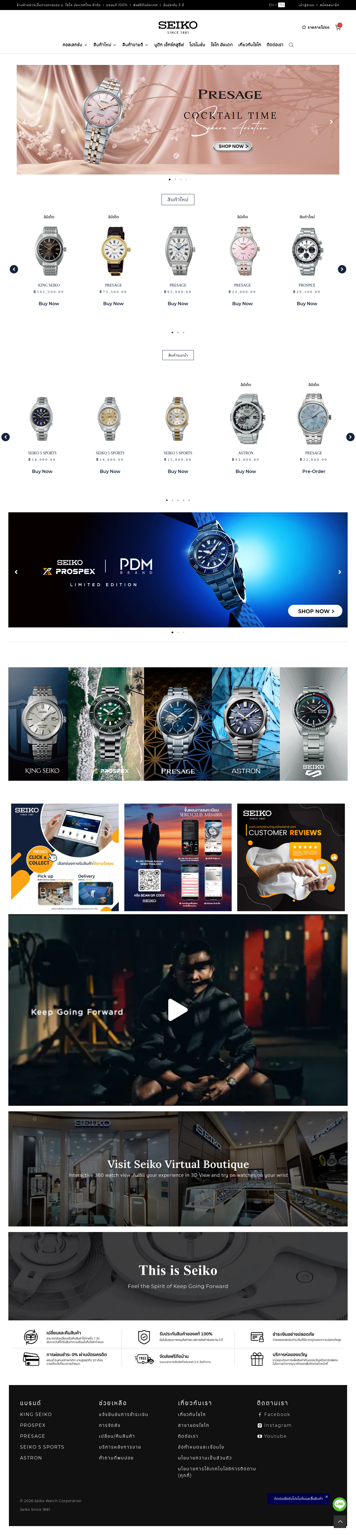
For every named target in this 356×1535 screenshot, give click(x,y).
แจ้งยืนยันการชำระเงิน (124, 1414)
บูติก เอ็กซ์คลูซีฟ (169, 44)
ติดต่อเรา (275, 44)
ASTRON (31, 1458)
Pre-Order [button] (313, 471)
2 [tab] (178, 332)
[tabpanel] (178, 119)
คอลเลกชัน (75, 44)
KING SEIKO (36, 1414)
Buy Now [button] (49, 303)
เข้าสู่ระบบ (306, 5)
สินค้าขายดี (135, 45)
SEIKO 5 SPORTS (42, 1447)
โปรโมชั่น (197, 44)
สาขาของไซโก (193, 1425)
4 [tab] (183, 500)
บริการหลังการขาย (120, 1447)
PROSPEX (33, 1425)
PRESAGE (33, 1436)
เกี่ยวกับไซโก (249, 44)
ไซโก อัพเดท (222, 44)
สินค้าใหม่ (105, 45)
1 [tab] (172, 332)
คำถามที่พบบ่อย (116, 1458)
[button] (14, 269)
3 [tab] (183, 332)
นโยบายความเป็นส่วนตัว (205, 1458)
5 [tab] (189, 500)
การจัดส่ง (110, 1425)
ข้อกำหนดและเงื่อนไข (201, 1447)
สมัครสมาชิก (329, 5)
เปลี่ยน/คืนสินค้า (117, 1436)
